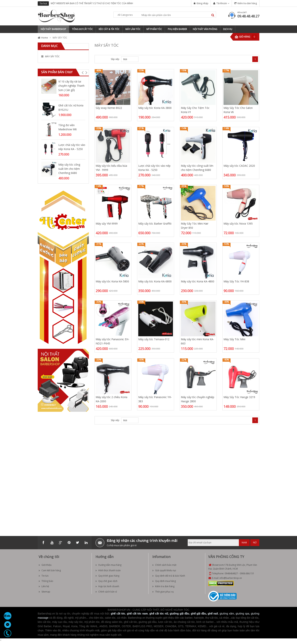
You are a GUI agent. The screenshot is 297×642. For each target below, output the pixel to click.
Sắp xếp (115, 59)
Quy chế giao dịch (106, 581)
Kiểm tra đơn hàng (247, 3)
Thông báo (46, 581)
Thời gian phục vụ (163, 591)
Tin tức (44, 575)
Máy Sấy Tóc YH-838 (236, 281)
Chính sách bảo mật (164, 565)
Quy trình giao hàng (107, 575)
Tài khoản (221, 3)
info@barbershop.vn (231, 578)
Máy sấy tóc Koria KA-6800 (155, 281)
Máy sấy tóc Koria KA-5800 (112, 281)
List (104, 59)
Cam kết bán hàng (50, 570)
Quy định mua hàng (164, 581)
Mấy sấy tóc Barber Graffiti (154, 223)
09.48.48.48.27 (248, 16)
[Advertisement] (63, 471)
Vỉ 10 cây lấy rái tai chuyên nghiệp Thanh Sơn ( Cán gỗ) (71, 86)
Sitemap (44, 591)
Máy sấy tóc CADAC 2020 (239, 165)
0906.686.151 (247, 573)
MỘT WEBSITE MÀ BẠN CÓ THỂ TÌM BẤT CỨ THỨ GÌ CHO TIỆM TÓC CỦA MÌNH (92, 3)
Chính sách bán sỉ (106, 591)
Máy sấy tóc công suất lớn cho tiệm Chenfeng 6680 (69, 169)
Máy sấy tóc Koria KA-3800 (155, 108)
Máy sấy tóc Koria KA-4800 (197, 281)
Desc (140, 420)
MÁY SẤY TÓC (52, 56)
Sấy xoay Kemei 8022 (109, 108)
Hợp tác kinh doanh (107, 586)
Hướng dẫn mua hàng (108, 565)
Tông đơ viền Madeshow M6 (67, 127)
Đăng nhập (202, 3)
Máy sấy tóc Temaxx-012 (153, 339)
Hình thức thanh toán (108, 570)
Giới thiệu (45, 565)
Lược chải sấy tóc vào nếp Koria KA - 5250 (71, 147)
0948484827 (231, 573)
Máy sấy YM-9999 (107, 223)
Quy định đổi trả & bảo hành (168, 575)
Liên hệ (44, 586)
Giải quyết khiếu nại (164, 570)
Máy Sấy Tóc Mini (234, 339)
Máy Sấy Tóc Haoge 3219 (239, 397)
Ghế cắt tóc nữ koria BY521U (70, 107)
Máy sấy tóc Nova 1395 (238, 223)
